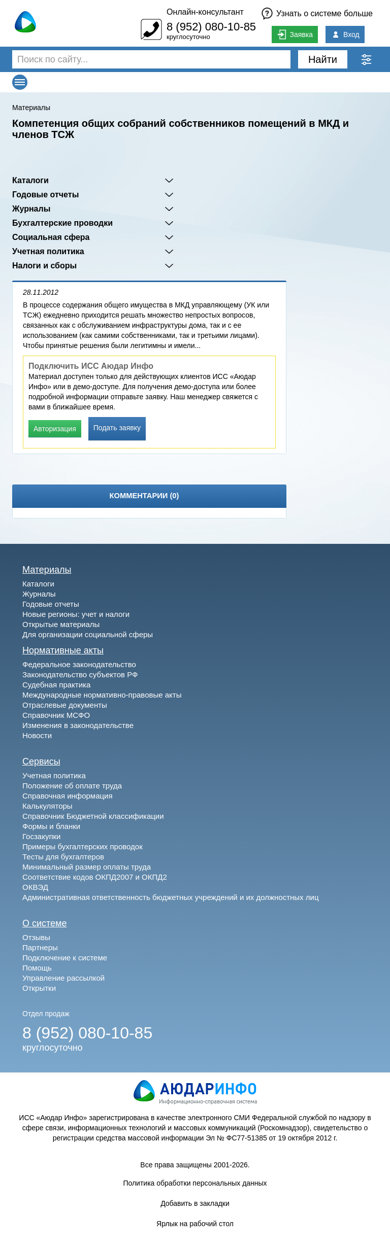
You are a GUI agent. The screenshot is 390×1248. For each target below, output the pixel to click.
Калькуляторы (47, 806)
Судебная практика (56, 684)
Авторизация (55, 429)
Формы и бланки (51, 826)
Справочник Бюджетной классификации (93, 816)
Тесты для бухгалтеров (63, 856)
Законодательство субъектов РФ (80, 674)
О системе (44, 923)
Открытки (39, 988)
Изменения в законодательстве (78, 725)
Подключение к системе (64, 957)
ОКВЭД (35, 887)
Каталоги (30, 180)
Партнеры (40, 947)
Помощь (37, 967)
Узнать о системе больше (324, 13)
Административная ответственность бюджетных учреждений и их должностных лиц (170, 897)
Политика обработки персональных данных (195, 1183)
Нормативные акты (63, 650)
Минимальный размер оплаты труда (86, 866)
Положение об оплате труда (72, 785)
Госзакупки (41, 836)
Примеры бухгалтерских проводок (82, 846)
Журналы (31, 208)
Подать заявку (117, 428)
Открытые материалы (61, 624)
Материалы (31, 107)
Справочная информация (67, 795)
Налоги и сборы (44, 265)
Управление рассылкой (63, 978)
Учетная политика (48, 251)
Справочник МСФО (56, 715)
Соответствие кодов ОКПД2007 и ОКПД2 (94, 877)
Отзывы (36, 937)
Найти (322, 59)
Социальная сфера (51, 237)
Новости (37, 735)
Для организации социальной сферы (87, 634)
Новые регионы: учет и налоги (75, 614)
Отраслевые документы (64, 705)
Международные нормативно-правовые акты (102, 694)
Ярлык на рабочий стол (195, 1224)
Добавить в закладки (195, 1203)
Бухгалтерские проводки (62, 223)
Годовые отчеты (45, 194)
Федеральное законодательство (79, 664)
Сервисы (41, 761)
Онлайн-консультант (205, 12)
